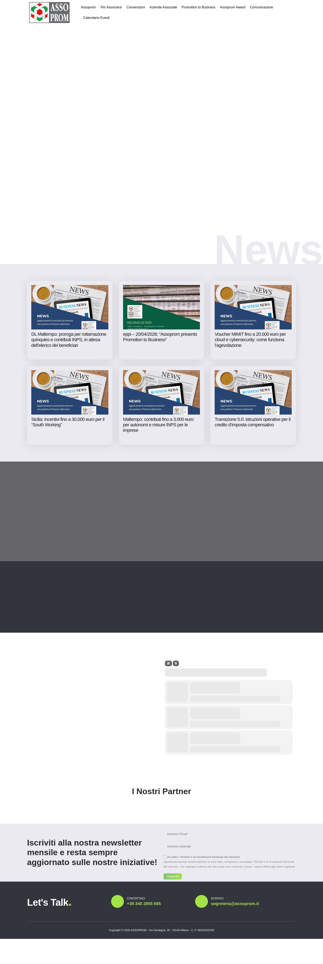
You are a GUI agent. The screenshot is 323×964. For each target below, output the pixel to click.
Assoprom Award (232, 7)
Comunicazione (261, 7)
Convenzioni (135, 7)
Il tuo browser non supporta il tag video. (161, 96)
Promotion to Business (198, 7)
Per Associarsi (111, 7)
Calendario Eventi (96, 18)
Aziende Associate (163, 7)
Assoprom (88, 7)
